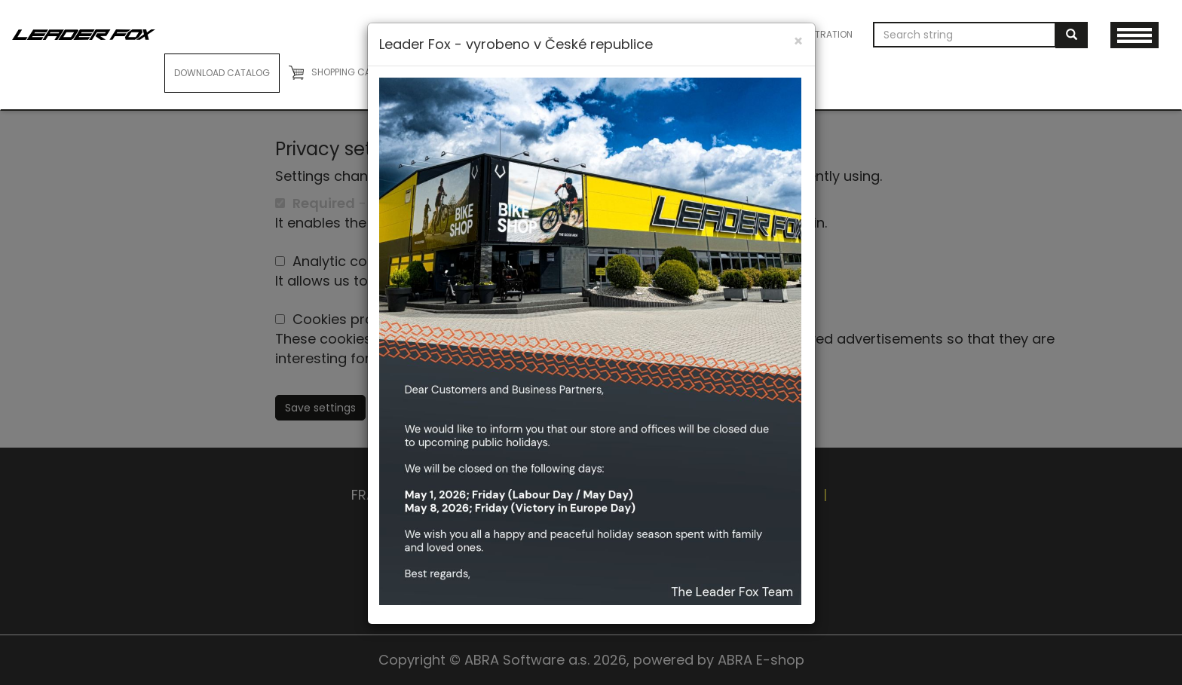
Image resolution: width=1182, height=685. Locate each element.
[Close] (798, 41)
